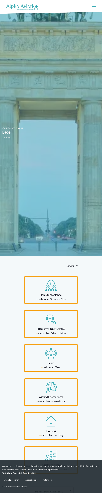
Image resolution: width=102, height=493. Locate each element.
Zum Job (6, 137)
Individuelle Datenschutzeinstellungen (15, 487)
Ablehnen (47, 479)
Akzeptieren (31, 479)
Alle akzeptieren (11, 479)
